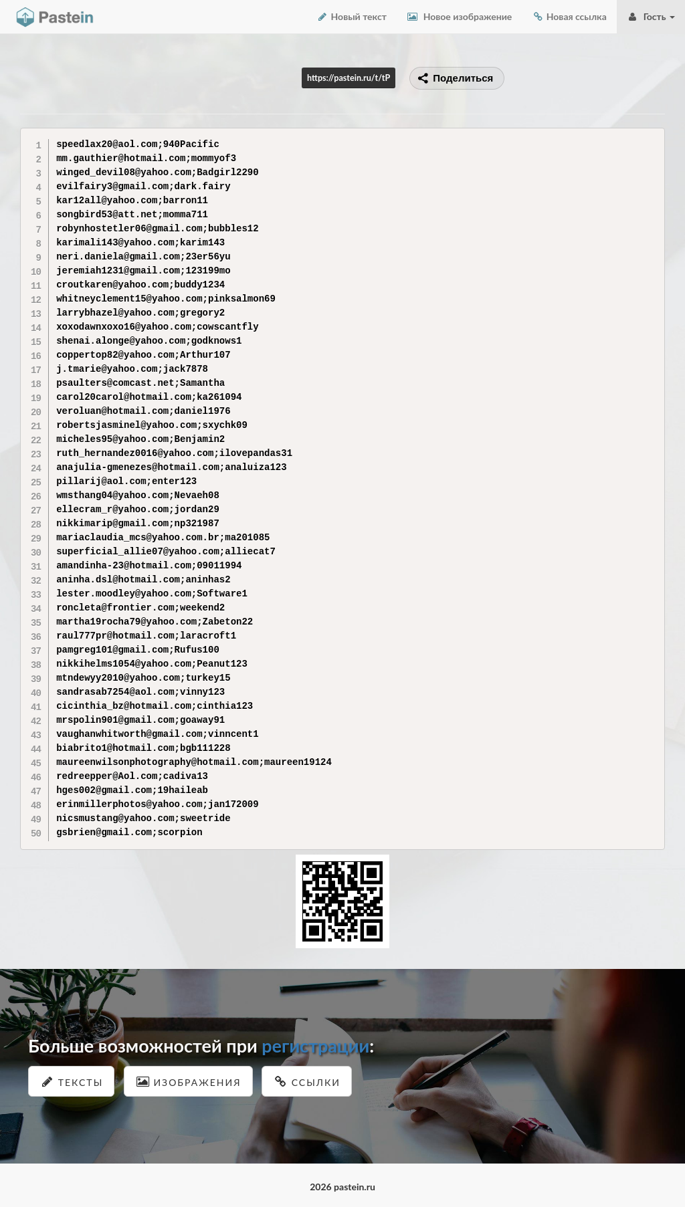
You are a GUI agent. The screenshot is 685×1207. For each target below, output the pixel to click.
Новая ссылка (569, 16)
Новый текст (351, 16)
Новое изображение (459, 16)
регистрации (315, 1045)
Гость (651, 16)
